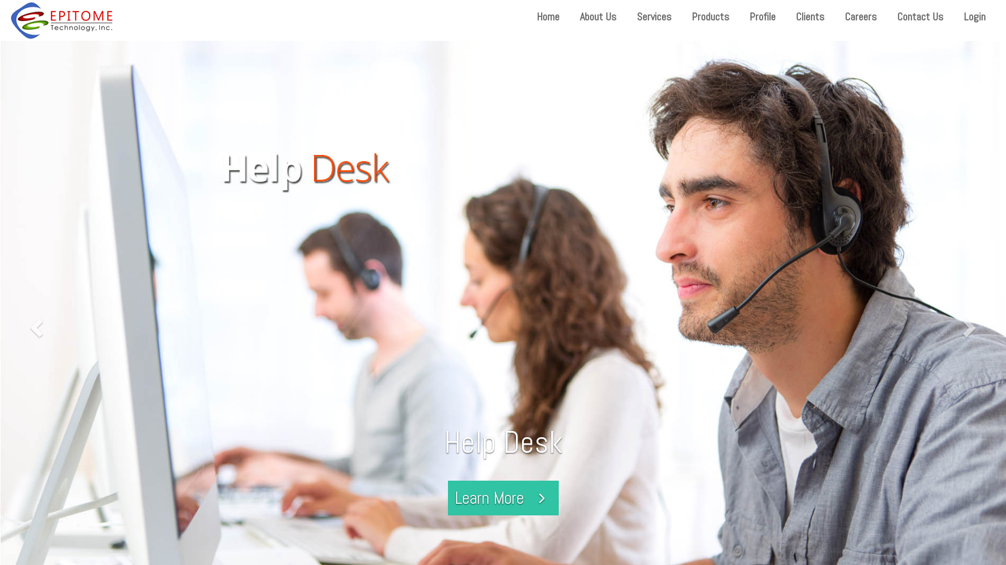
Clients (810, 17)
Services (654, 17)
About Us (598, 17)
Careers (861, 17)
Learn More (503, 498)
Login (975, 17)
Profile (763, 17)
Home (548, 17)
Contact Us (920, 17)
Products (710, 17)
